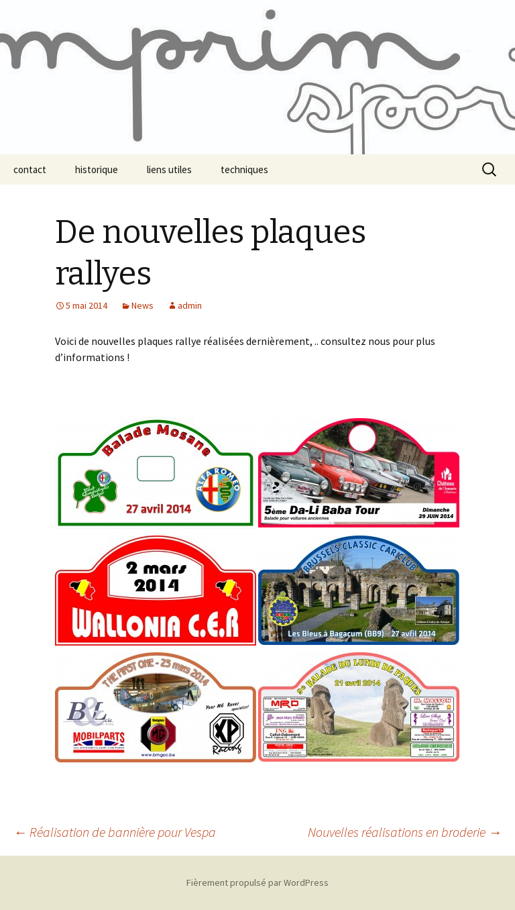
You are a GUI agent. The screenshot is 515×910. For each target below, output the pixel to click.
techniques (244, 169)
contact (29, 169)
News (142, 305)
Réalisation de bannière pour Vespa (114, 831)
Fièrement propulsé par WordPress (257, 882)
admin (190, 305)
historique (96, 169)
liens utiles (169, 169)
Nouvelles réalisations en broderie (405, 831)
